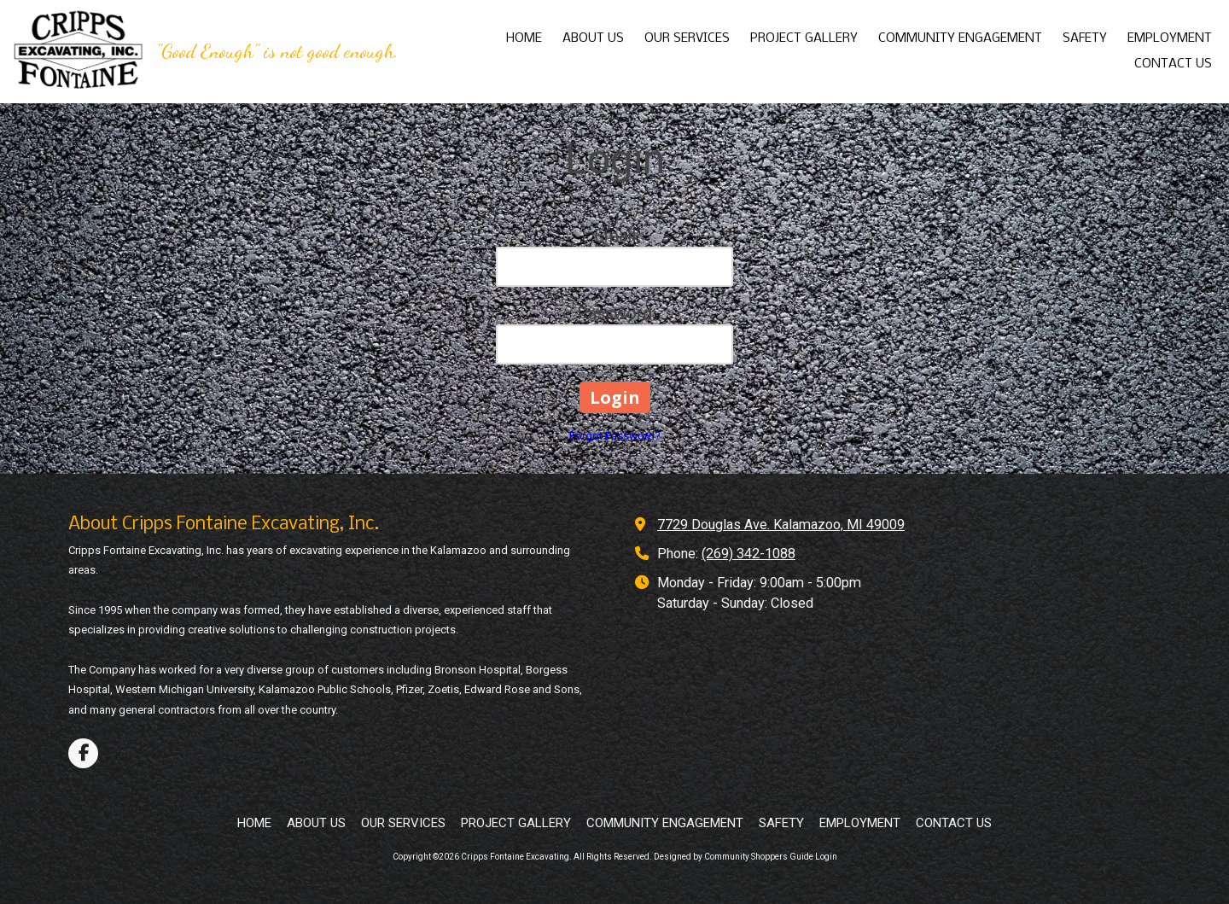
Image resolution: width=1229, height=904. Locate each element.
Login (826, 856)
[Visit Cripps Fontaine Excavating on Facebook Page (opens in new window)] (83, 753)
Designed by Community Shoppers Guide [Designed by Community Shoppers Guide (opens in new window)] (733, 856)
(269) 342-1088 (748, 553)
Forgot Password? (615, 435)
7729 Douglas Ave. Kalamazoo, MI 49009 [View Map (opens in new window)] (781, 524)
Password (614, 313)
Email (615, 235)
